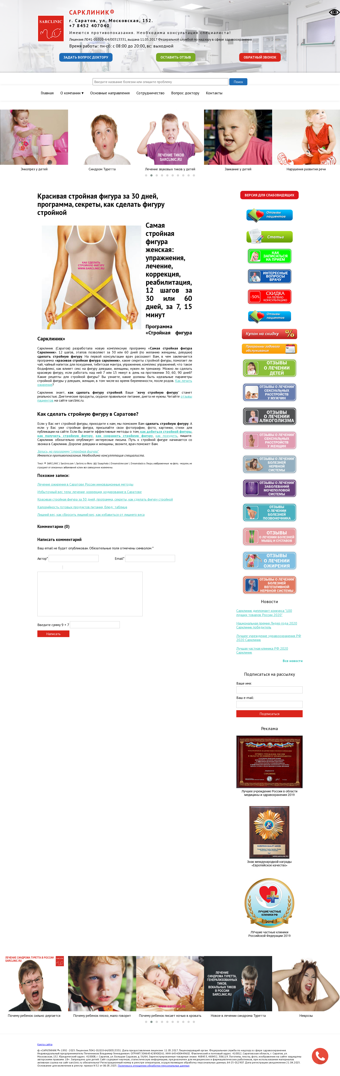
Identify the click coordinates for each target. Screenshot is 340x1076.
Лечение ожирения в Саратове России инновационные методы (85, 484)
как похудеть (166, 435)
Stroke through (57, 568)
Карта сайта (44, 1044)
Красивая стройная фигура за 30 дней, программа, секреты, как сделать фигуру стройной (105, 499)
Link (79, 568)
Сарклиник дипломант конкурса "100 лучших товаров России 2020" (264, 612)
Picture (85, 568)
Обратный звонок (260, 57)
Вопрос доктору (185, 92)
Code (73, 568)
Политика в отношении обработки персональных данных (153, 1065)
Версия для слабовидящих (269, 195)
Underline (52, 568)
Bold (40, 568)
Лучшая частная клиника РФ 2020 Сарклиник (262, 650)
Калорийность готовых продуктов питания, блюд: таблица (82, 507)
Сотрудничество (150, 92)
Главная (47, 92)
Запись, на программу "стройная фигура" (68, 451)
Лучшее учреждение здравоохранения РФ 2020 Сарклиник (268, 638)
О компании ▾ (72, 92)
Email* (119, 558)
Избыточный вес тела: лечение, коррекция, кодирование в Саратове (89, 492)
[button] (146, 175)
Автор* (42, 558)
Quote (68, 568)
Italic (46, 568)
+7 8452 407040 (89, 25)
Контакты (214, 92)
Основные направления (110, 92)
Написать (53, 634)
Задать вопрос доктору (86, 57)
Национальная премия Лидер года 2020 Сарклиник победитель (266, 625)
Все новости (293, 661)
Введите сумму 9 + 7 (53, 624)
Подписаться (269, 714)
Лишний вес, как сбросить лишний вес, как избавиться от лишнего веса (91, 514)
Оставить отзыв (175, 57)
